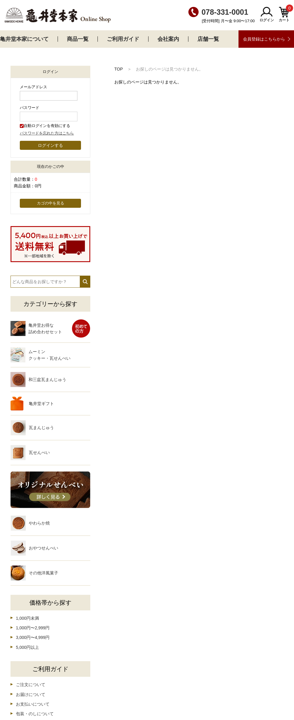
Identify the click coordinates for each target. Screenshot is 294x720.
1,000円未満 (27, 618)
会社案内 (168, 39)
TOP (118, 69)
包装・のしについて (35, 713)
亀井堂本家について (24, 39)
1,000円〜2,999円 (33, 627)
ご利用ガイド (123, 39)
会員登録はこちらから (264, 39)
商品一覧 (77, 39)
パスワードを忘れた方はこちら (47, 133)
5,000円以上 (27, 647)
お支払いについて (33, 704)
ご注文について (30, 684)
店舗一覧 (208, 39)
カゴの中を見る (50, 203)
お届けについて (30, 694)
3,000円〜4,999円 (33, 637)
